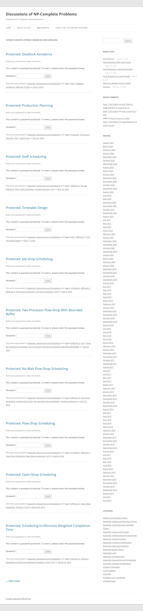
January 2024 (108, 153)
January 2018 (108, 349)
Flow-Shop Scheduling (25, 291)
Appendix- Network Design (114, 539)
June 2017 (107, 374)
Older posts (13, 580)
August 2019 (108, 283)
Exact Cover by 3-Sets (120, 118)
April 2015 (107, 465)
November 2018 (110, 314)
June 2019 (107, 290)
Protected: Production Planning (29, 105)
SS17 (83, 343)
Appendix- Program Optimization (117, 542)
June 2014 (107, 500)
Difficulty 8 (20, 87)
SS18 (56, 291)
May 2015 (107, 462)
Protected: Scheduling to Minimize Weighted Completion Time (48, 527)
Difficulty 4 (75, 185)
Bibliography (43, 28)
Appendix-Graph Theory (113, 549)
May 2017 (107, 377)
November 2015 (110, 441)
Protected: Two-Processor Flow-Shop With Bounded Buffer (44, 312)
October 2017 (109, 360)
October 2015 (109, 444)
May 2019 (107, 293)
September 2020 (110, 251)
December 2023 (109, 157)
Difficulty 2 (85, 288)
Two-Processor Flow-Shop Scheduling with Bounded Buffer (54, 346)
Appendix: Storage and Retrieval (117, 563)
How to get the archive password (72, 28)
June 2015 (107, 458)
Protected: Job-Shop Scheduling (29, 259)
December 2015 (109, 437)
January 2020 (108, 265)
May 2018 (107, 335)
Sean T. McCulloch (111, 104)
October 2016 (109, 402)
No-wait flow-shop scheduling (46, 401)
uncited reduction (42, 189)
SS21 (16, 138)
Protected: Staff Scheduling (26, 156)
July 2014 (107, 497)
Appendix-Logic (109, 553)
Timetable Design (13, 240)
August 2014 (108, 493)
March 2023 (108, 171)
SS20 (17, 189)
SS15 (48, 456)
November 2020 (110, 244)
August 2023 (108, 167)
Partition (20, 507)
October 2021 (109, 209)
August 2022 (108, 192)
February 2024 (109, 150)
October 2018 (109, 318)
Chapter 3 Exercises (111, 567)
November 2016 (110, 398)
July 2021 (107, 220)
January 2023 (108, 174)
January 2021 (108, 237)
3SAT (73, 83)
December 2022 (109, 178)
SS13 (53, 562)
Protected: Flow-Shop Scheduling (30, 423)
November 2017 (110, 356)
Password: (25, 75)
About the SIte (24, 28)
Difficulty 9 (80, 237)
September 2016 (110, 405)
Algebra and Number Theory (115, 518)
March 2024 (108, 146)
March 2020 (108, 258)
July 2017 (107, 370)
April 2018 (107, 339)
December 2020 (109, 241)
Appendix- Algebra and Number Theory (120, 521)
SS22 (28, 87)
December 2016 (109, 395)
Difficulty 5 (10, 291)
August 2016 (108, 409)
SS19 (88, 237)
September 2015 (110, 448)
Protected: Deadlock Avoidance (29, 54)
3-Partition (75, 288)
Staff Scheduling (27, 189)
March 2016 (108, 426)
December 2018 (109, 311)
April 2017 (107, 381)
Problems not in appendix (114, 577)
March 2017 (108, 384)
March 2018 (108, 342)
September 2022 (110, 188)
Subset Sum (24, 138)
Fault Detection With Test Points (117, 62)
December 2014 (109, 479)
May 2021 (107, 223)
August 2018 (108, 325)
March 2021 (108, 230)
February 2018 (109, 346)
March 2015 (108, 469)
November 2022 (110, 181)
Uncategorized (109, 581)
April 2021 (107, 227)
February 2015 (109, 472)
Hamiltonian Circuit (24, 401)
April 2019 (107, 297)
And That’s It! (108, 58)
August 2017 (108, 367)
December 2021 (109, 202)
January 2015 (108, 476)
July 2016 (107, 412)
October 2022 (109, 185)
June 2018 (107, 332)
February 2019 (109, 304)
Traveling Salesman (68, 401)
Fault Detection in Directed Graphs (118, 69)
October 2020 (109, 248)
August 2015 (108, 451)
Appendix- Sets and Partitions (116, 546)
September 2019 (110, 279)
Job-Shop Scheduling (45, 291)
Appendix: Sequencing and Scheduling (43, 83)
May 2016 (107, 419)
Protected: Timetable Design (27, 207)
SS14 (26, 507)
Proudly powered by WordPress (18, 598)
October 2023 (109, 160)
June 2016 (107, 416)
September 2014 (110, 490)
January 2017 (108, 391)
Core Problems (109, 570)
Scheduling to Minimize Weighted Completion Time (28, 562)
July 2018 (107, 328)
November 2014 (110, 483)
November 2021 (110, 206)
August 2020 (108, 255)
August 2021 (108, 216)
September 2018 (110, 321)
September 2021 (110, 213)
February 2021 (109, 234)
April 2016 (107, 423)
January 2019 (108, 307)
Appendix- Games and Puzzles (116, 532)
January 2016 (108, 434)
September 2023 (110, 164)
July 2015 (107, 455)
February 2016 (109, 430)
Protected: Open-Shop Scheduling (31, 474)
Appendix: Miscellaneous (113, 556)
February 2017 (109, 388)
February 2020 (109, 262)
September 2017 (110, 363)
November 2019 (110, 272)
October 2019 (109, 276)
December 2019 (109, 269)
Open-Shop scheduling (35, 456)
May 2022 (107, 199)
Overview (107, 574)
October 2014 (109, 486)
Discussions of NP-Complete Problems (41, 14)
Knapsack (75, 134)
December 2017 (109, 353)
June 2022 (107, 195)
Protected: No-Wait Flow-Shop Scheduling (37, 368)
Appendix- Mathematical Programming (120, 535)
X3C (52, 189)
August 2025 (108, 143)
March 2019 (108, 300)
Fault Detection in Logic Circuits (116, 76)
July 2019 (107, 286)
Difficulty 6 (75, 343)
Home (8, 28)
